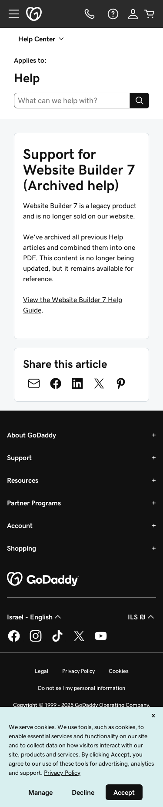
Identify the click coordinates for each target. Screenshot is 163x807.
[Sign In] (133, 14)
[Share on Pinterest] (121, 383)
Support (19, 457)
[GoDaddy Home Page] (43, 579)
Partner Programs (34, 502)
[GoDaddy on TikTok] (57, 640)
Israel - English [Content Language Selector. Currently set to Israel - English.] (35, 617)
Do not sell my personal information (81, 688)
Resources (22, 480)
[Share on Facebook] (56, 383)
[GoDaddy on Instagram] (36, 640)
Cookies (119, 671)
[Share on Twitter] (99, 383)
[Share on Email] (34, 383)
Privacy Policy (78, 671)
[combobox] (72, 100)
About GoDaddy (31, 434)
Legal (41, 671)
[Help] (112, 14)
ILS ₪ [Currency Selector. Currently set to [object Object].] (142, 617)
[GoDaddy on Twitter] (79, 640)
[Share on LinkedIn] (77, 383)
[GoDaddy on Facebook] (14, 640)
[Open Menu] (10, 13)
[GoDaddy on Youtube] (101, 640)
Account (20, 525)
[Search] (139, 100)
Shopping (21, 548)
